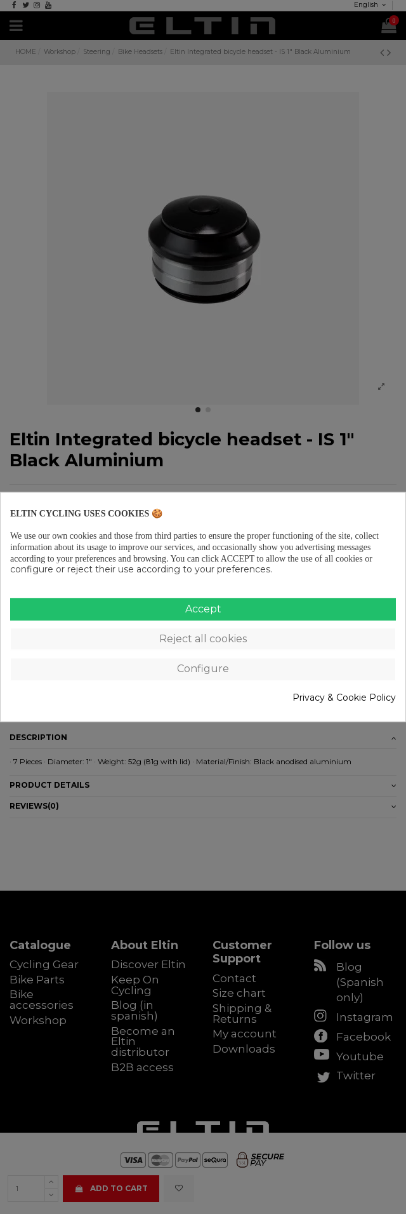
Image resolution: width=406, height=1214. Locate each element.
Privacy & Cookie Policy (344, 697)
